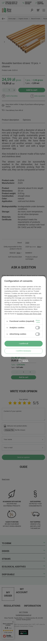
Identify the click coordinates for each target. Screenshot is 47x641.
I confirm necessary (23, 351)
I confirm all (23, 344)
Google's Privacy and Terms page (29, 314)
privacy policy (13, 296)
